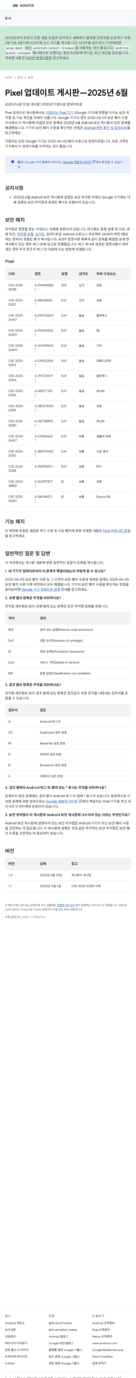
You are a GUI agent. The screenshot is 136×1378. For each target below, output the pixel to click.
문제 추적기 (99, 1363)
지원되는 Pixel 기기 (59, 113)
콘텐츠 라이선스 (66, 905)
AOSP (8, 77)
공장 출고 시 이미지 (17, 1350)
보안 (30, 77)
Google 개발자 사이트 (77, 162)
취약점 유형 (25, 234)
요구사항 (10, 1330)
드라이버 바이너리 (16, 1356)
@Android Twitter (60, 1323)
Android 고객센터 (103, 1323)
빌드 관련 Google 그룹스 (64, 1356)
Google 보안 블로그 (61, 1343)
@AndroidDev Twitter (63, 1330)
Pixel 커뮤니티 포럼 (116, 531)
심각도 (40, 234)
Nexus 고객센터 (102, 1336)
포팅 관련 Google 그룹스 (64, 1363)
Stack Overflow (102, 1356)
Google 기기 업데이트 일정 (41, 590)
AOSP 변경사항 (37, 58)
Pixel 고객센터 (101, 1330)
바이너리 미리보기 (16, 1343)
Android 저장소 (15, 1323)
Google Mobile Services (107, 1350)
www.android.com (104, 1343)
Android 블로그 (58, 1336)
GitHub (9, 1363)
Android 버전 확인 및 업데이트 (105, 128)
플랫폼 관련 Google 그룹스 (65, 1350)
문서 (8, 18)
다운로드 (10, 1336)
